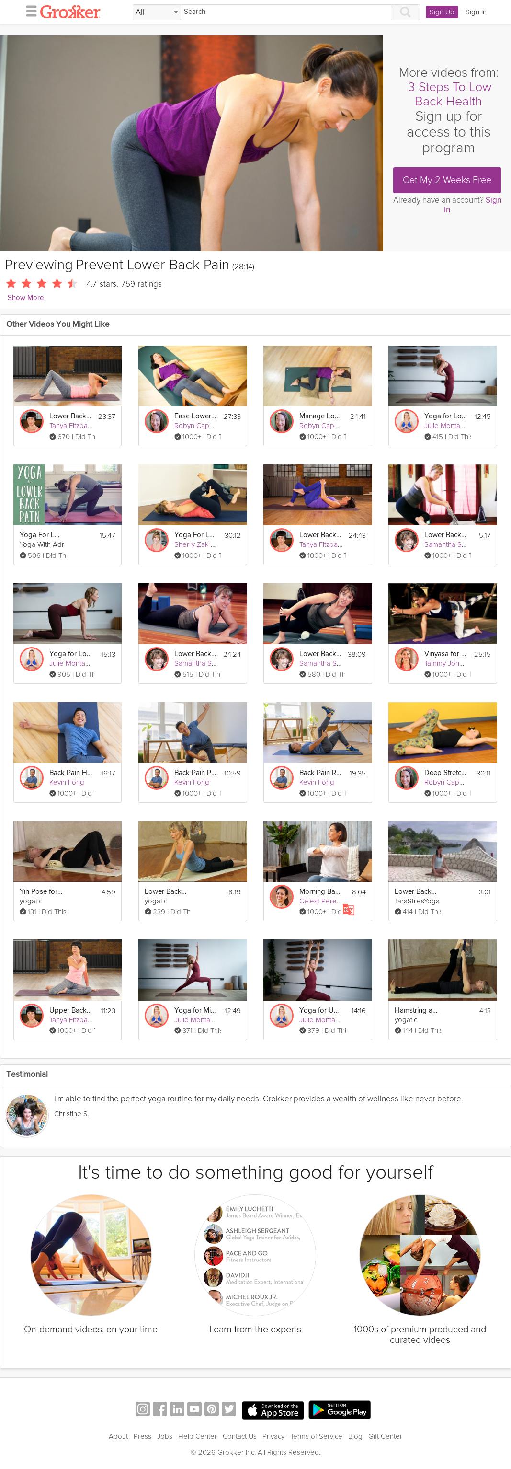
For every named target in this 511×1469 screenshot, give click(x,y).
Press (142, 1436)
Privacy (273, 1436)
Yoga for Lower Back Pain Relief (71, 654)
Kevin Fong (66, 782)
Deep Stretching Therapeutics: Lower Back (446, 772)
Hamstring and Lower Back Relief (416, 1010)
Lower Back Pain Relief (321, 535)
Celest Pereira (321, 901)
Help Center (197, 1436)
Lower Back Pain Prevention (71, 416)
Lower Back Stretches (416, 891)
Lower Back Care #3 (320, 654)
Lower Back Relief (166, 891)
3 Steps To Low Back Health (449, 94)
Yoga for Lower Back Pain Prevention (446, 416)
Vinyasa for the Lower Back (446, 654)
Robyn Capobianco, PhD (212, 425)
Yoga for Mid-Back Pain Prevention (196, 1010)
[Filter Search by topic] (157, 12)
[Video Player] (191, 143)
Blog (355, 1436)
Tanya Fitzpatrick (75, 425)
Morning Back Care (321, 891)
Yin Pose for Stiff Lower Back (41, 891)
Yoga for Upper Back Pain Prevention (321, 1010)
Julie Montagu (446, 425)
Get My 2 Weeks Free (447, 180)
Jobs (164, 1436)
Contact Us (240, 1436)
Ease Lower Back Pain (196, 416)
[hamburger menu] (28, 10)
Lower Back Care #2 (195, 654)
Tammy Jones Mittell (455, 663)
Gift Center (385, 1436)
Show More (26, 297)
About (118, 1436)
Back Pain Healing (71, 772)
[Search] (286, 12)
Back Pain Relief (321, 772)
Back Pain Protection (196, 772)
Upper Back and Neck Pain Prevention (71, 1010)
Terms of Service (316, 1436)
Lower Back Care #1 (446, 535)
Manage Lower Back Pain (321, 416)
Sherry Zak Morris (202, 544)
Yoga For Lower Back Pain (41, 535)
